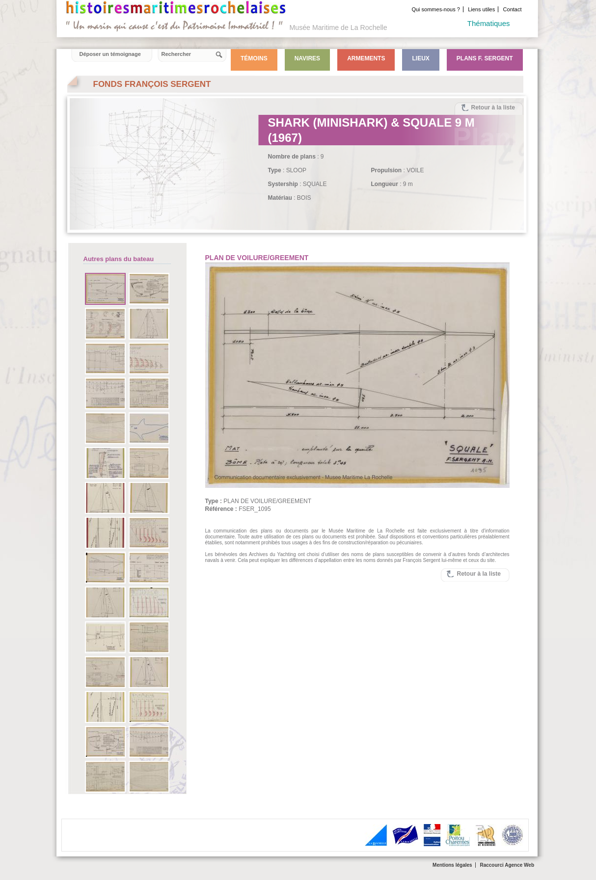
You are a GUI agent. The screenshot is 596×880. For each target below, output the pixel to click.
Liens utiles (481, 9)
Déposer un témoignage (110, 54)
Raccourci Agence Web (507, 865)
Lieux (420, 58)
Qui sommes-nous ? (435, 9)
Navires (307, 58)
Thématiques (488, 23)
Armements (366, 58)
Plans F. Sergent (485, 58)
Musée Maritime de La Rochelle (338, 27)
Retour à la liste (493, 107)
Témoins (254, 58)
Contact (512, 9)
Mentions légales (452, 865)
